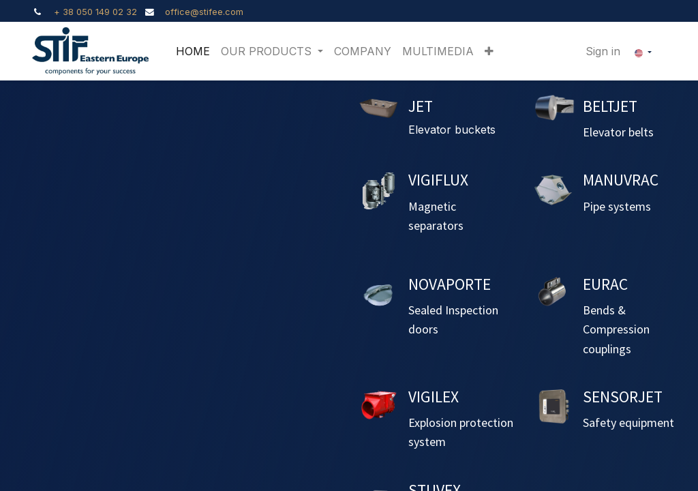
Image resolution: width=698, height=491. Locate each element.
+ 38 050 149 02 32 (95, 12)
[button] (489, 51)
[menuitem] (192, 51)
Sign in (603, 51)
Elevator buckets (452, 129)
